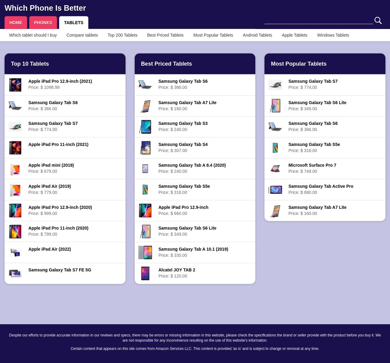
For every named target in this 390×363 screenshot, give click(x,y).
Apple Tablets (294, 35)
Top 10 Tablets (30, 64)
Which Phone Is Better (45, 8)
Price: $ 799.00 (58, 231)
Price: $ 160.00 (187, 105)
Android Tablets (257, 35)
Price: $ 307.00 (183, 147)
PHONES (43, 22)
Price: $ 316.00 (184, 189)
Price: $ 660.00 (183, 210)
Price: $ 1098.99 (60, 84)
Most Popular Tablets (213, 35)
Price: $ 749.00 (312, 168)
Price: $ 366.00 (53, 105)
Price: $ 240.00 (183, 126)
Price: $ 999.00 (60, 210)
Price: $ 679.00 (51, 168)
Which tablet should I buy (33, 35)
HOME (15, 22)
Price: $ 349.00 (187, 231)
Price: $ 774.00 (53, 126)
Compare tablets (82, 35)
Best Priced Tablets (165, 35)
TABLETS (73, 22)
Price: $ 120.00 (176, 272)
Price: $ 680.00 (321, 189)
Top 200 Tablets (122, 35)
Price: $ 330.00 (193, 252)
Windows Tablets (333, 35)
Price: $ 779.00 (49, 189)
